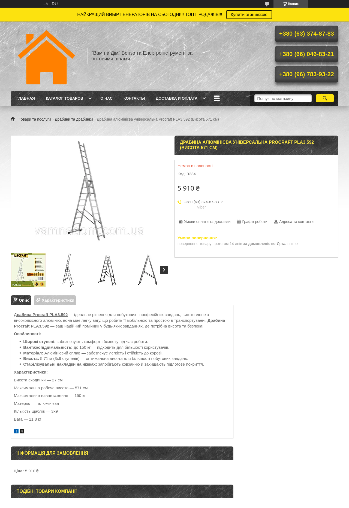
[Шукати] (325, 98)
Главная (25, 98)
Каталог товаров (64, 98)
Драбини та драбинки (74, 119)
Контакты (134, 98)
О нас (106, 98)
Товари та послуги (35, 119)
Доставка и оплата (176, 98)
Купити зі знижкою (249, 14)
